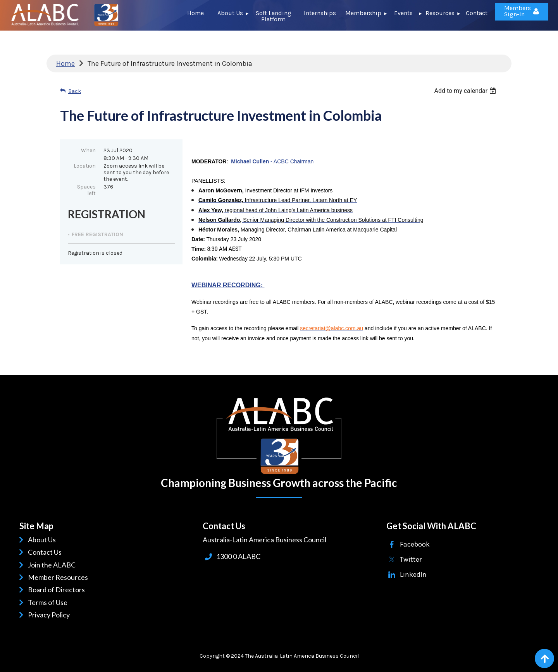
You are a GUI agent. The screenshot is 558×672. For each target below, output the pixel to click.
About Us (43, 539)
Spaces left (86, 190)
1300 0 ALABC (238, 556)
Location (85, 166)
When (88, 150)
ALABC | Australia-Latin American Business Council (279, 436)
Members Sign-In (517, 11)
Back (74, 91)
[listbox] (466, 91)
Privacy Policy (50, 614)
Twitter (411, 559)
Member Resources (59, 577)
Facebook (415, 544)
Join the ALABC (53, 565)
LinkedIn (413, 574)
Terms (39, 602)
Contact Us (46, 552)
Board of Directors (58, 589)
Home (65, 63)
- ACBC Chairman (272, 161)
